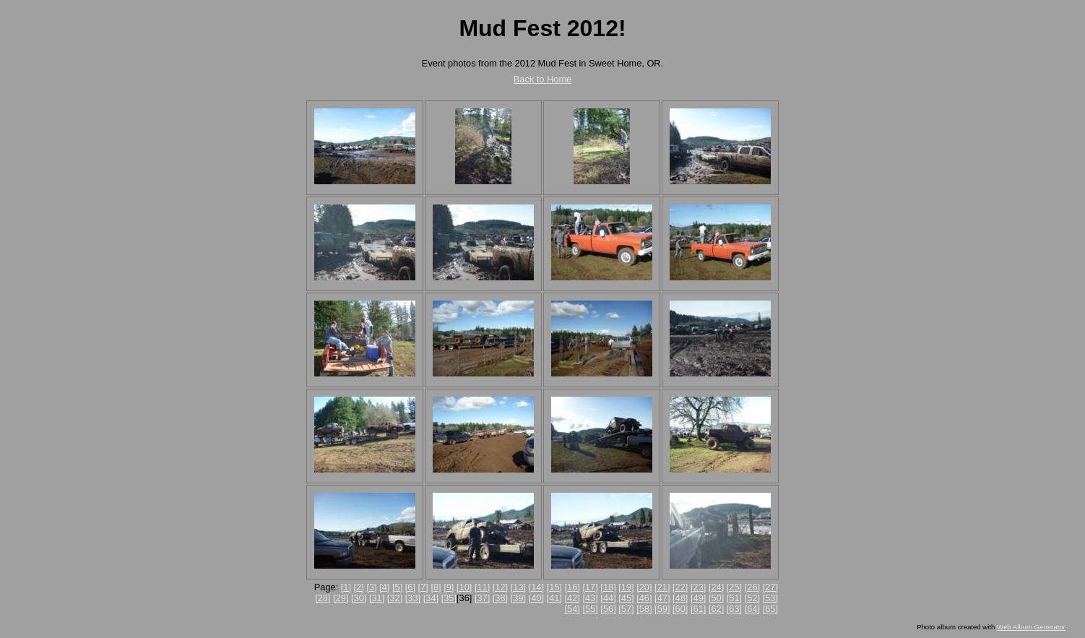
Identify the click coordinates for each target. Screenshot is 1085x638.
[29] (340, 597)
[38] (500, 597)
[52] (752, 597)
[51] (734, 597)
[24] (716, 587)
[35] (449, 597)
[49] (698, 597)
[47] (662, 597)
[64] (752, 608)
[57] (626, 608)
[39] (518, 597)
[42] (572, 597)
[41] (554, 597)
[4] (384, 587)
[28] (322, 597)
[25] (734, 587)
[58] (644, 608)
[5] (397, 587)
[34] (430, 597)
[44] (607, 597)
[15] (554, 587)
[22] (680, 587)
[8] (436, 587)
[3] (371, 587)
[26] (752, 587)
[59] (662, 608)
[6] (410, 587)
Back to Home (542, 79)
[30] (358, 597)
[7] (423, 587)
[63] (734, 608)
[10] (464, 587)
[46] (644, 597)
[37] (482, 597)
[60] (680, 608)
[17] (589, 587)
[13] (518, 587)
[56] (607, 608)
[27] (770, 587)
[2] (359, 587)
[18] (607, 587)
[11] (482, 587)
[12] (500, 587)
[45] (626, 597)
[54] (572, 608)
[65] (770, 608)
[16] (572, 587)
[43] (589, 597)
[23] (698, 587)
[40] (536, 597)
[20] (644, 587)
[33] (412, 597)
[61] (698, 608)
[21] (662, 587)
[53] (770, 597)
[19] (626, 587)
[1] (346, 587)
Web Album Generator (1031, 627)
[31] (376, 597)
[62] (716, 608)
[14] (536, 587)
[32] (394, 597)
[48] (680, 597)
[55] (589, 608)
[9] (449, 587)
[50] (716, 597)
